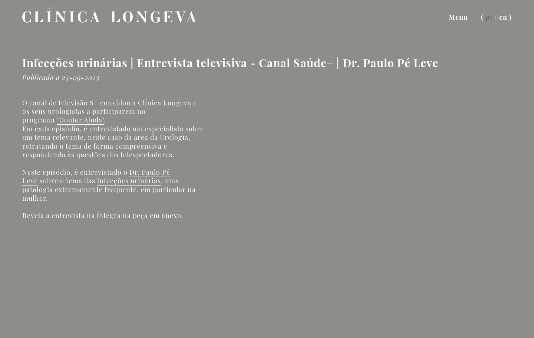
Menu (458, 17)
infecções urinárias (129, 180)
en (503, 17)
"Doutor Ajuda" (80, 119)
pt (488, 17)
